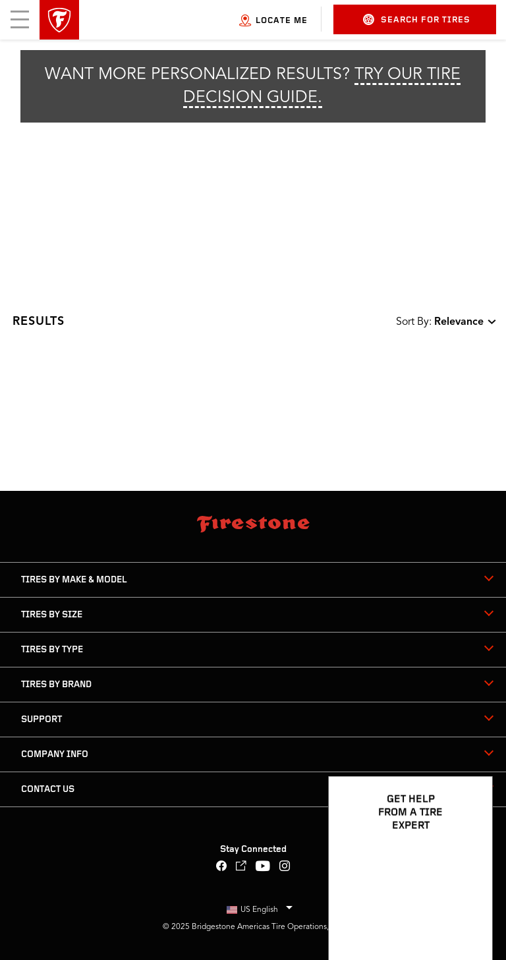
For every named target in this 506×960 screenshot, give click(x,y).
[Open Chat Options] (468, 912)
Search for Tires (416, 19)
